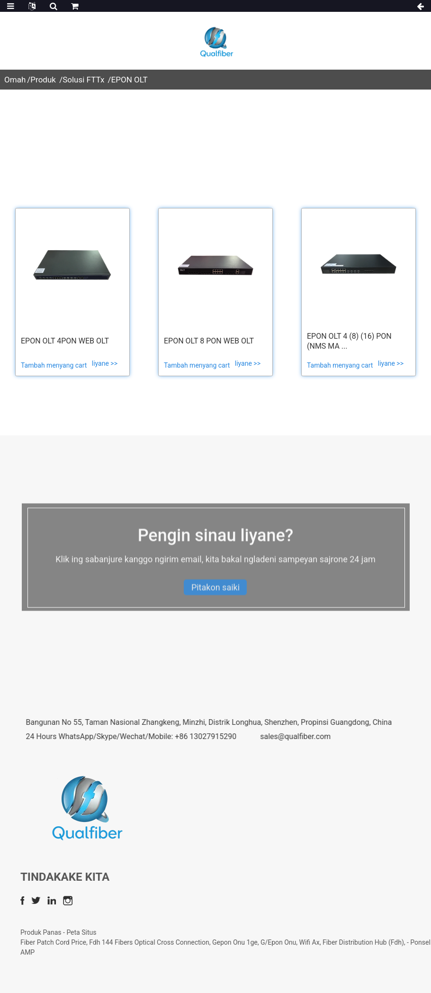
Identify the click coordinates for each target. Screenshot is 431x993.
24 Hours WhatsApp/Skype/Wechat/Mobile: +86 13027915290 (202, 736)
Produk (43, 79)
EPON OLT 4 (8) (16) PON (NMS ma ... (349, 341)
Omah (15, 79)
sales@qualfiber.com (366, 736)
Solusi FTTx (83, 79)
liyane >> (104, 363)
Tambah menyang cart (55, 365)
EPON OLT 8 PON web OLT (209, 340)
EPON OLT (129, 79)
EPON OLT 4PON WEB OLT (65, 340)
